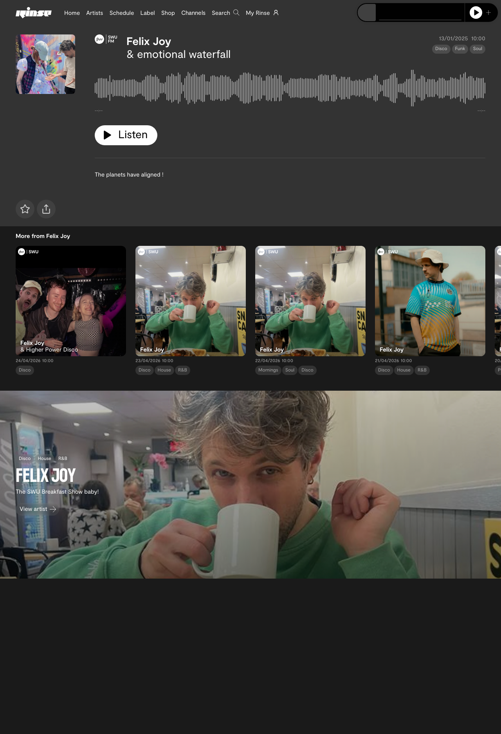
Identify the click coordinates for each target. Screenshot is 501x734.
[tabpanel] (290, 89)
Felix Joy (148, 40)
